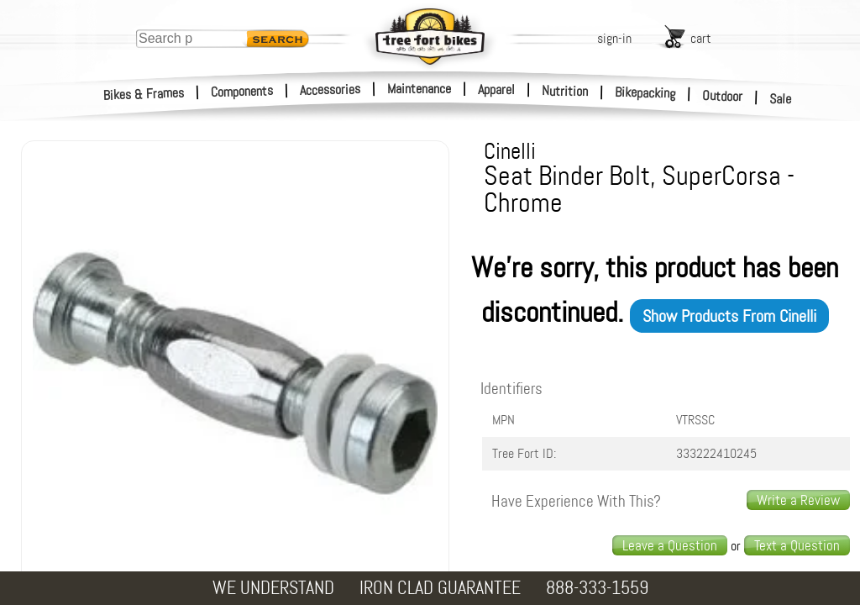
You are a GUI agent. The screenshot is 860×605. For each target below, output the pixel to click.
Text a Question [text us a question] (797, 545)
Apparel (496, 89)
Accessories (330, 89)
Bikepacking (645, 93)
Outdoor (722, 96)
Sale (780, 99)
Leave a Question (669, 545)
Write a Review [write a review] (798, 500)
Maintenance (419, 88)
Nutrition (565, 91)
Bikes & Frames (144, 94)
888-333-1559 (597, 588)
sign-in (614, 38)
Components (242, 91)
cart (700, 38)
